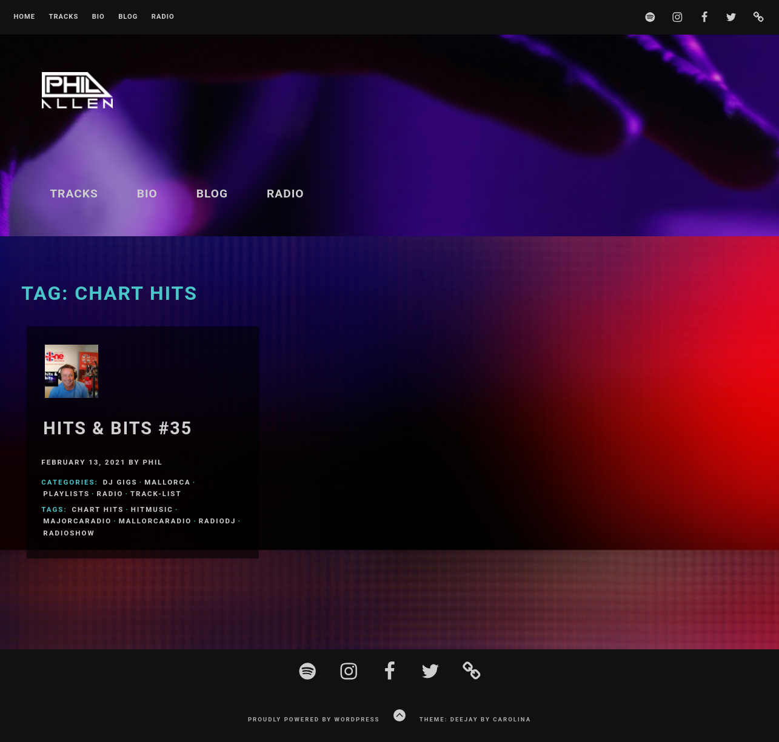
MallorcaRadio (155, 521)
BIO (98, 17)
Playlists (66, 493)
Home (24, 17)
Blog (128, 17)
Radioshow (69, 533)
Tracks (63, 17)
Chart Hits (98, 509)
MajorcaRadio (77, 521)
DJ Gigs (120, 482)
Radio (163, 17)
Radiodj (217, 521)
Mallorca (167, 482)
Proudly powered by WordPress (314, 719)
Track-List (156, 493)
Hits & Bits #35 (117, 428)
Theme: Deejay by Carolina (475, 719)
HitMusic (152, 509)
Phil (152, 462)
